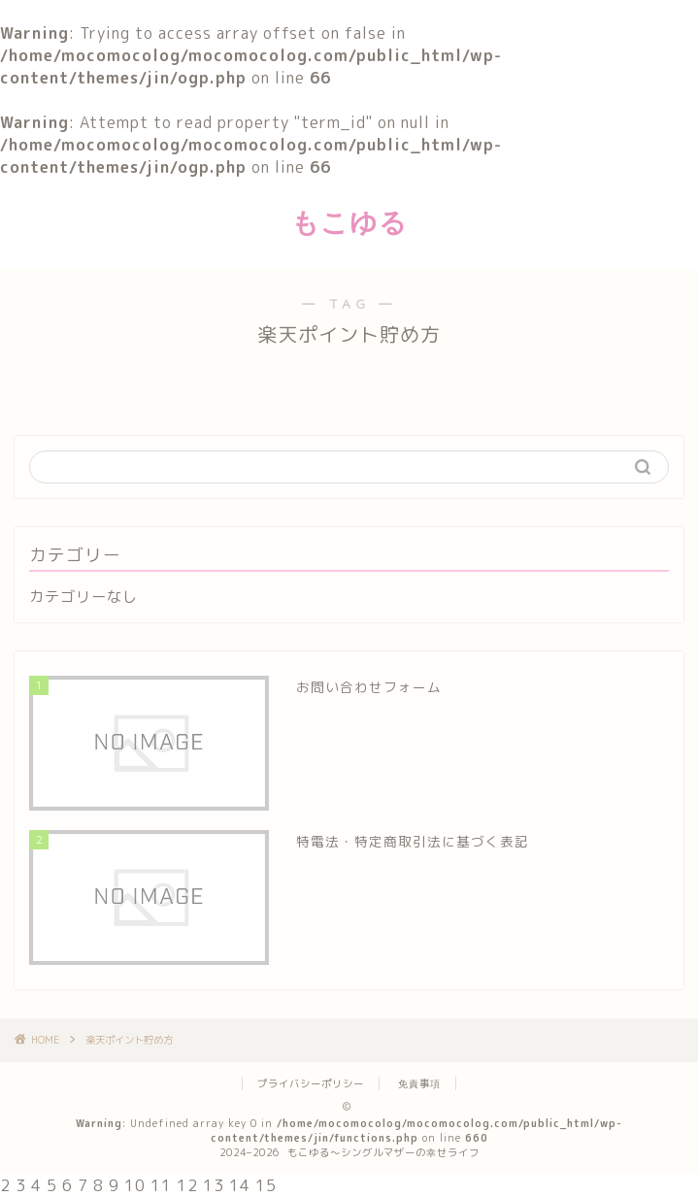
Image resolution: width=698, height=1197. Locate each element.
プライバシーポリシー (310, 1083)
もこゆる (349, 222)
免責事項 (419, 1083)
